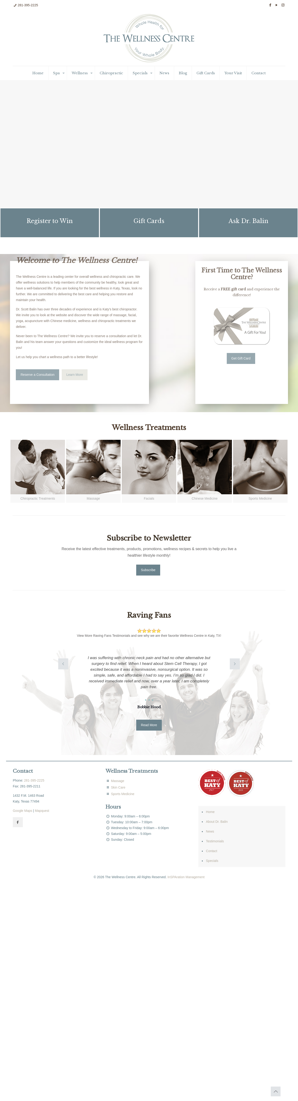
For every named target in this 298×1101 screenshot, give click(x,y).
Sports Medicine (122, 794)
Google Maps (22, 811)
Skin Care (118, 787)
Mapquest (42, 811)
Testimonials (215, 841)
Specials (212, 861)
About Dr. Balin (217, 821)
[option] (149, 680)
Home (210, 812)
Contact (211, 851)
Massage (117, 781)
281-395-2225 (28, 5)
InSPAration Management (185, 877)
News (210, 831)
